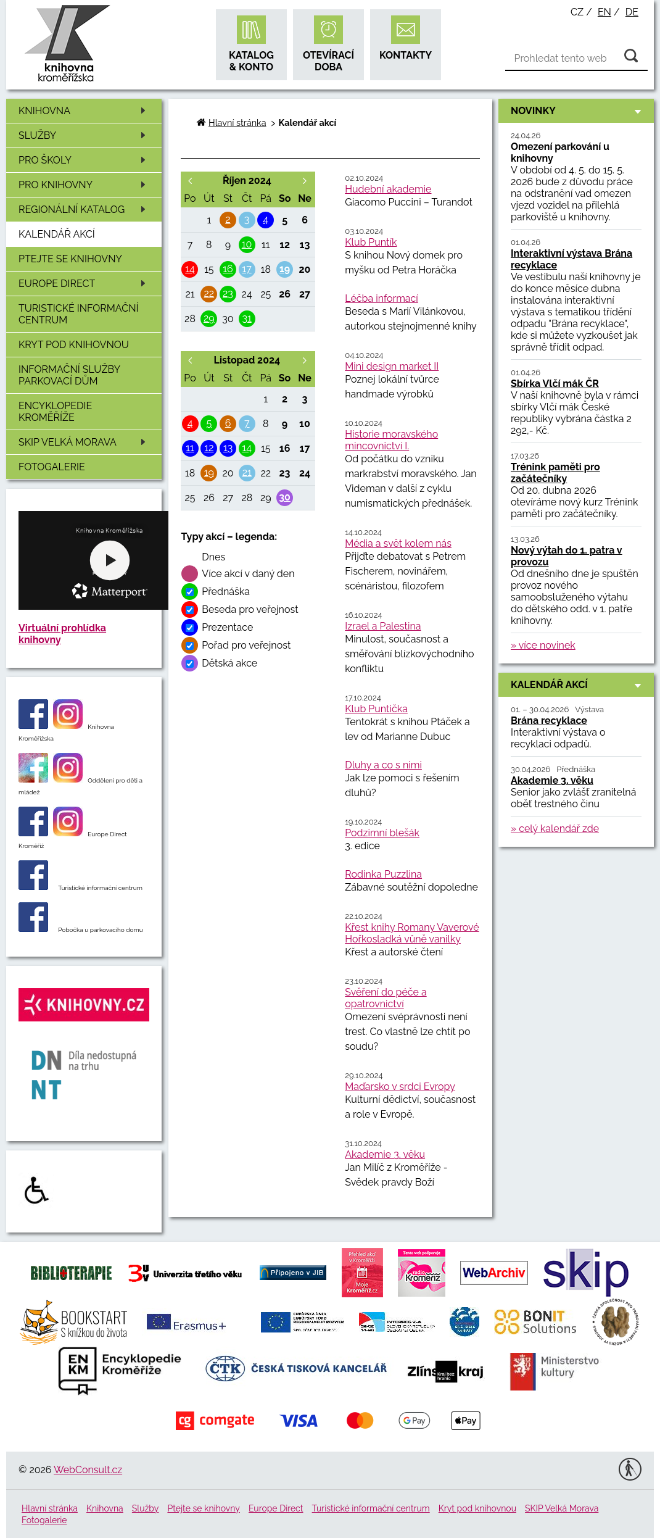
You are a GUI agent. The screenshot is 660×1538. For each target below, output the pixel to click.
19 (284, 269)
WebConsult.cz (88, 1470)
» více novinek (543, 645)
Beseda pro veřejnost (250, 609)
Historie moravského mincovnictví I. (391, 440)
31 (246, 318)
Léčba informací (381, 298)
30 (285, 497)
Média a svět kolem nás (398, 543)
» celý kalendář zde (555, 828)
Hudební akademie (388, 189)
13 (228, 448)
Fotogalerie (52, 467)
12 (208, 448)
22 (209, 293)
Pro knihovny (84, 185)
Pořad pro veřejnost (246, 645)
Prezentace (227, 627)
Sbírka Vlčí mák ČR (555, 383)
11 (190, 448)
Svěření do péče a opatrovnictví (385, 998)
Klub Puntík (371, 242)
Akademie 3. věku (385, 1154)
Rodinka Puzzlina (383, 874)
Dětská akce (229, 663)
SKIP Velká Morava (84, 442)
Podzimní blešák (382, 833)
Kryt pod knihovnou (74, 345)
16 (228, 269)
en (604, 12)
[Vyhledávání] (576, 58)
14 (190, 269)
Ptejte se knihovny (70, 259)
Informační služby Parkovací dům (69, 375)
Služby (84, 135)
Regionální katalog (84, 209)
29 (209, 318)
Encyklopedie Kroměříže (55, 411)
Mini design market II (392, 366)
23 (228, 293)
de (631, 12)
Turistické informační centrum (78, 314)
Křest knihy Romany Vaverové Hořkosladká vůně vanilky (412, 933)
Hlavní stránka (237, 122)
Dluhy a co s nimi (383, 765)
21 (247, 472)
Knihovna (84, 111)
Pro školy (84, 160)
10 (247, 244)
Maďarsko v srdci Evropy (400, 1086)
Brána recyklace (549, 720)
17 (246, 269)
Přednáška (226, 591)
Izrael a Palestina (383, 626)
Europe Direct (84, 284)
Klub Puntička (376, 709)
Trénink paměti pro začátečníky (555, 472)
